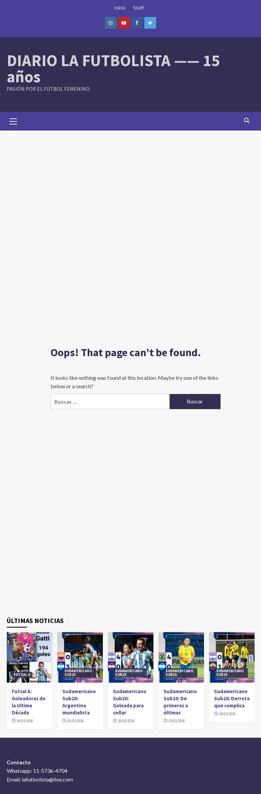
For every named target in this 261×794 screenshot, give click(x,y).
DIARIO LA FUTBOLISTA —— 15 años (113, 68)
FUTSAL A (22, 674)
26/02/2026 (126, 720)
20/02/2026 (227, 713)
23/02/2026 (177, 720)
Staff (138, 7)
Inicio (119, 7)
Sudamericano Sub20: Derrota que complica (232, 698)
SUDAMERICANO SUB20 (78, 673)
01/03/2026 (75, 720)
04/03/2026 (25, 720)
